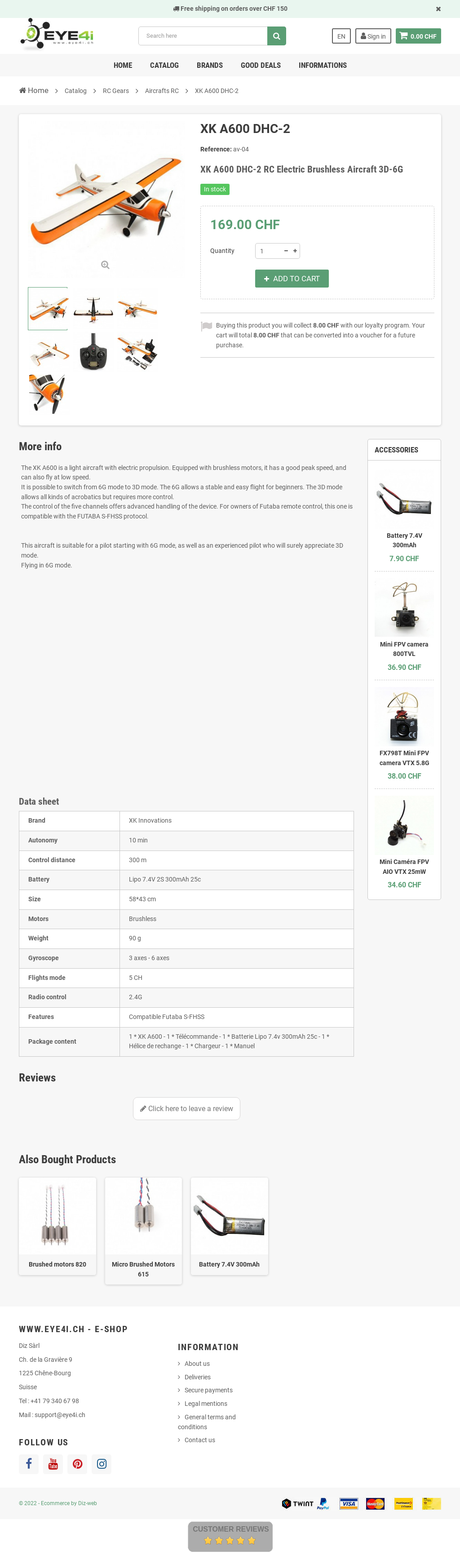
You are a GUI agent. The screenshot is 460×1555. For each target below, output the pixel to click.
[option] (57, 1226)
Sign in (372, 36)
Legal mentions (206, 1403)
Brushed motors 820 (57, 1264)
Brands (210, 65)
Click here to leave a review (186, 1108)
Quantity (222, 250)
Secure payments (209, 1390)
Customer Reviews (231, 1529)
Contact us (200, 1440)
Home (123, 65)
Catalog (164, 65)
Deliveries (198, 1377)
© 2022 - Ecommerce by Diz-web (58, 1503)
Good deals (261, 65)
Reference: (216, 149)
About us (197, 1363)
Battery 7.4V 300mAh (229, 1264)
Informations (323, 65)
